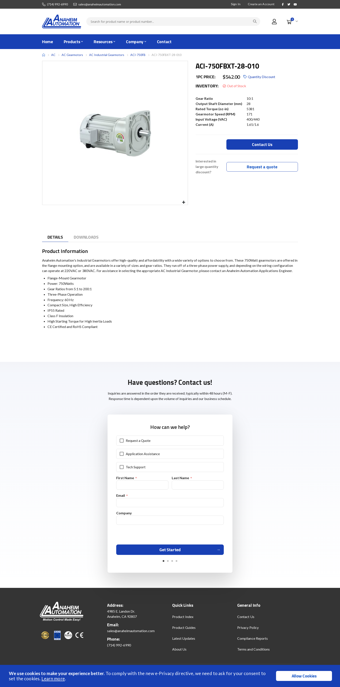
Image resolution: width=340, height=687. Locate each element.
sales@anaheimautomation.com (99, 4)
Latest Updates (183, 640)
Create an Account (261, 4)
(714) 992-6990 (57, 4)
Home (43, 54)
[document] (170, 675)
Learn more (53, 678)
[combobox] (173, 21)
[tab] (55, 237)
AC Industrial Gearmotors (106, 55)
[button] (184, 202)
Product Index (182, 618)
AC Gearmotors (72, 54)
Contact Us (245, 618)
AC (53, 55)
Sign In (236, 4)
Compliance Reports (252, 640)
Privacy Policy (248, 629)
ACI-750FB (137, 55)
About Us (179, 651)
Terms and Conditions (253, 651)
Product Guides (184, 629)
